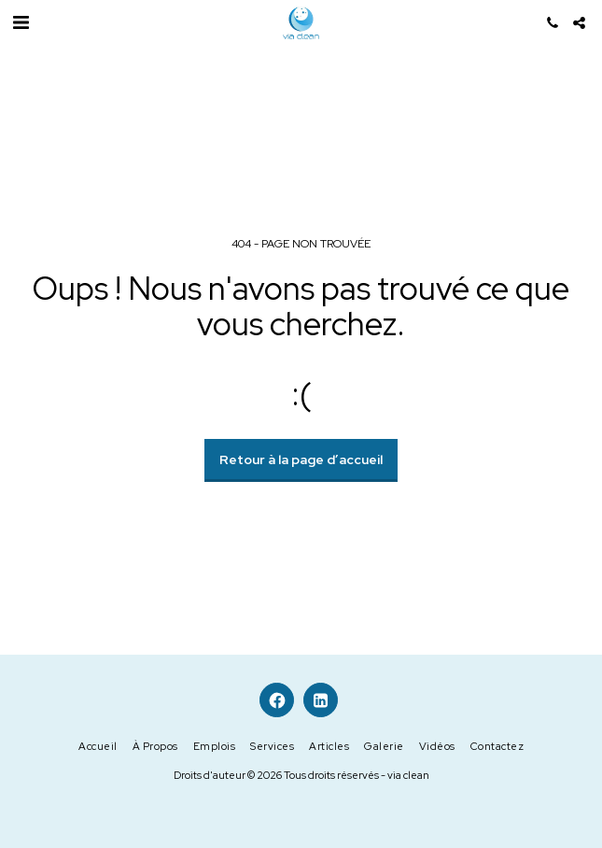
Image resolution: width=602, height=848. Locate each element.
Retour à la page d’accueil (301, 459)
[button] (20, 22)
